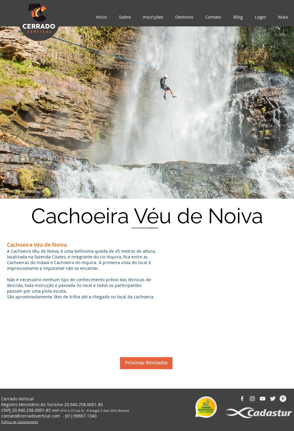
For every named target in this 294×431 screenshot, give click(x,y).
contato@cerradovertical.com (30, 416)
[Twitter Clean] (272, 398)
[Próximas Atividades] (146, 363)
